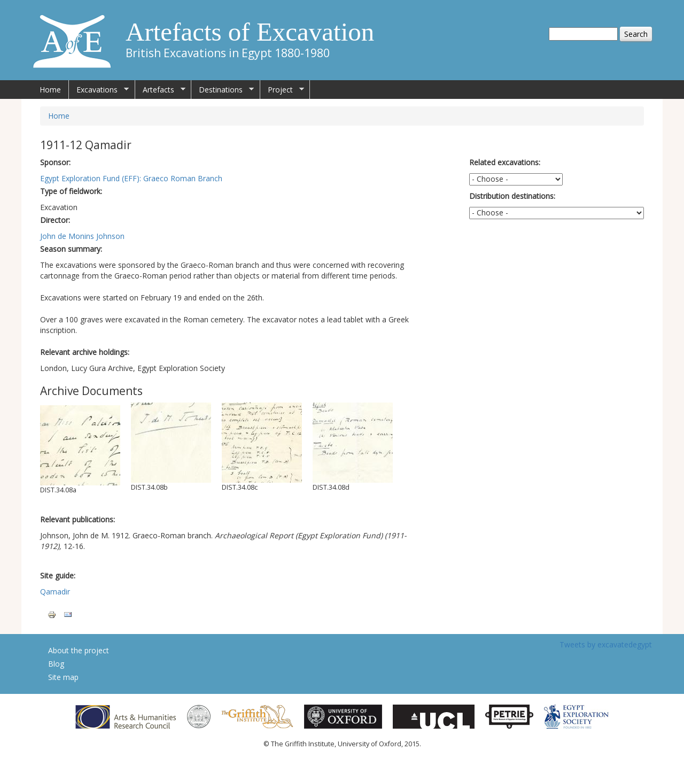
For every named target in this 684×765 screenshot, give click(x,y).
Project (282, 89)
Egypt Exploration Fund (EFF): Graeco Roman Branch (131, 178)
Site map (63, 677)
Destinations (222, 89)
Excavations (99, 89)
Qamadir (55, 591)
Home (50, 89)
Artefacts (160, 89)
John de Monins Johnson (82, 236)
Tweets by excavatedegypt (605, 644)
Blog (56, 664)
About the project (78, 650)
